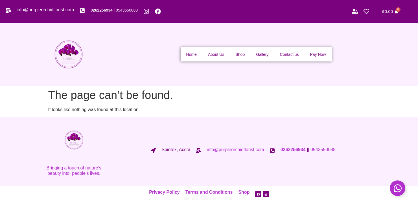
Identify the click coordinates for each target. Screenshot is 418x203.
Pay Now (318, 54)
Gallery (262, 54)
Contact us (289, 54)
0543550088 (127, 10)
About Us (216, 54)
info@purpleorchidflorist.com (45, 9)
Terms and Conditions (207, 192)
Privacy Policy (162, 192)
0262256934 (102, 10)
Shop (240, 54)
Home (191, 54)
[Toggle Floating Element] (397, 188)
